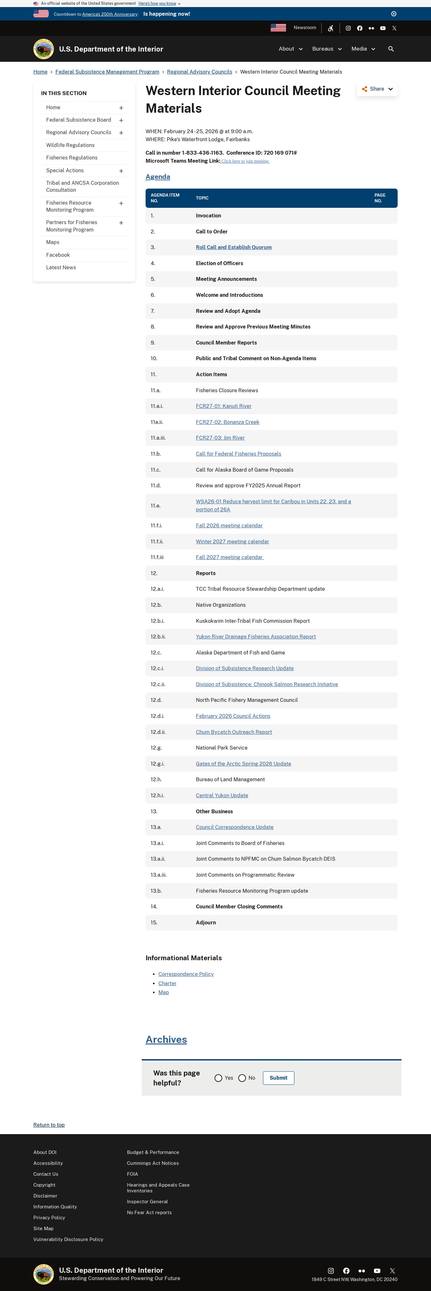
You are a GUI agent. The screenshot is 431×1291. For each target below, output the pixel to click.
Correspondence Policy (186, 974)
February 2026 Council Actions (233, 716)
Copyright (44, 1185)
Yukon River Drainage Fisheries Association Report (256, 637)
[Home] (43, 49)
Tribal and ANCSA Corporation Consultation (82, 186)
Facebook (58, 255)
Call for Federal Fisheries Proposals (238, 454)
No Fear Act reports (149, 1212)
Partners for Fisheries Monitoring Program (87, 224)
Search (391, 49)
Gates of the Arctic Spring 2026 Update (243, 764)
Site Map (43, 1228)
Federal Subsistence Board (87, 120)
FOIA (132, 1174)
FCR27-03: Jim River (220, 438)
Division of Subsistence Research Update (245, 668)
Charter (167, 983)
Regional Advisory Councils (87, 132)
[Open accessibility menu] (330, 28)
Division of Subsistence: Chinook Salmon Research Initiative (267, 684)
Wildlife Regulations (70, 145)
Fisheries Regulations (71, 158)
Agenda (158, 177)
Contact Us (45, 1174)
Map (163, 992)
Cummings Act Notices (153, 1163)
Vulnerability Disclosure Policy (68, 1239)
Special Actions (87, 171)
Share (377, 89)
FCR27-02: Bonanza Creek (227, 422)
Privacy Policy (49, 1217)
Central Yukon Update (222, 795)
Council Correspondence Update (235, 827)
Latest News (61, 267)
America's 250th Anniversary (110, 14)
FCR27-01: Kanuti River (223, 406)
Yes (229, 1078)
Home (87, 107)
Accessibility (48, 1163)
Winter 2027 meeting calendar (232, 542)
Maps (52, 242)
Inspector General (147, 1201)
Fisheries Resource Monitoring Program (87, 205)
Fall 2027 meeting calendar (230, 557)
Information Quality (55, 1206)
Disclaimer (45, 1195)
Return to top (49, 1125)
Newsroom (305, 27)
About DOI (44, 1152)
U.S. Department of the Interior (111, 49)
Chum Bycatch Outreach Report (234, 732)
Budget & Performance (153, 1152)
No (252, 1078)
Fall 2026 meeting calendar (229, 526)
